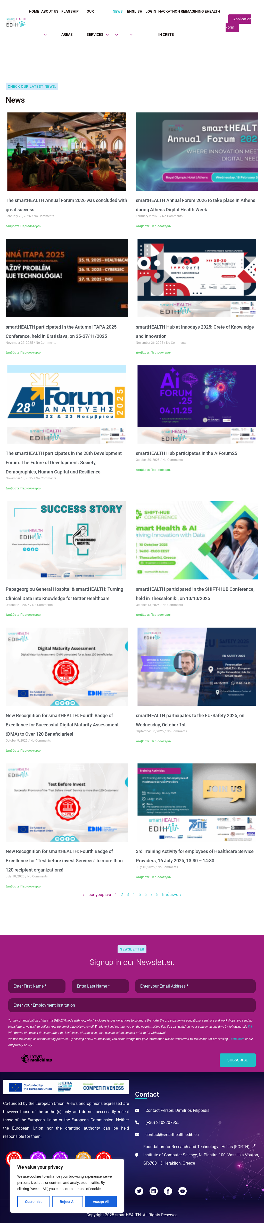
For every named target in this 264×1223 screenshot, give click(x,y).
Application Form (238, 23)
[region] (67, 1186)
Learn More (237, 1039)
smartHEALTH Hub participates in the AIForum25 (186, 453)
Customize (34, 1202)
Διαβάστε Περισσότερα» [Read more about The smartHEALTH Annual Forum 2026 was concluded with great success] (23, 226)
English (134, 11)
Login (150, 11)
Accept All (101, 1202)
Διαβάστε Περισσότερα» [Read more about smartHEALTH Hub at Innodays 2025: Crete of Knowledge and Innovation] (153, 352)
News (118, 11)
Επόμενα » (172, 894)
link (250, 1026)
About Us (50, 11)
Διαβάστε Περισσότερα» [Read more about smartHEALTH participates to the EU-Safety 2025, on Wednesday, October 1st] (153, 741)
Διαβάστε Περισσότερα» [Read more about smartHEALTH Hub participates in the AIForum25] (153, 470)
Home (34, 11)
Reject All (68, 1202)
